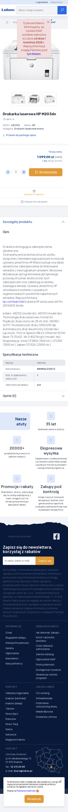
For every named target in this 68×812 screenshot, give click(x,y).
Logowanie (42, 2)
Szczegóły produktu (17, 222)
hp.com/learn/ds (13, 302)
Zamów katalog (45, 654)
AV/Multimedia (44, 698)
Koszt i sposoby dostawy (45, 639)
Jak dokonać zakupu (47, 632)
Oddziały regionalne (17, 693)
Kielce (9, 729)
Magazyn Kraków (15, 739)
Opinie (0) (9, 396)
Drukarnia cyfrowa (46, 716)
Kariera (10, 648)
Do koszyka (46, 172)
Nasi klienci (12, 658)
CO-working (43, 693)
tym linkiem (34, 54)
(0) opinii (8, 119)
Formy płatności (45, 664)
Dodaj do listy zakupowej (34, 201)
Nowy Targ (12, 724)
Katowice (11, 734)
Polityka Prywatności (17, 642)
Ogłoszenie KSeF (45, 659)
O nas (9, 632)
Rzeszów (11, 719)
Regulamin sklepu (16, 637)
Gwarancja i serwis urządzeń (46, 676)
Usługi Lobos (45, 686)
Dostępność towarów (48, 669)
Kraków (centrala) (16, 698)
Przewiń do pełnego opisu (19, 135)
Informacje (13, 626)
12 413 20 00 (17, 766)
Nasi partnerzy (14, 663)
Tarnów (10, 708)
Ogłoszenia (12, 653)
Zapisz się (44, 561)
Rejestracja (56, 2)
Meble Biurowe (44, 711)
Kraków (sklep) (14, 703)
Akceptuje (34, 799)
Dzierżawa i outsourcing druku (46, 704)
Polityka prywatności (26, 790)
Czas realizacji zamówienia (44, 647)
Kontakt (11, 686)
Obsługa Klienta (47, 626)
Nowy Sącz (12, 713)
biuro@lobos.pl (23, 770)
